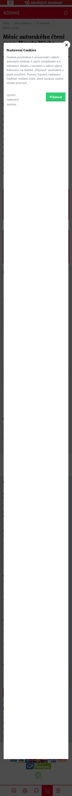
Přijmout (56, 421)
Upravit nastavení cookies (13, 424)
